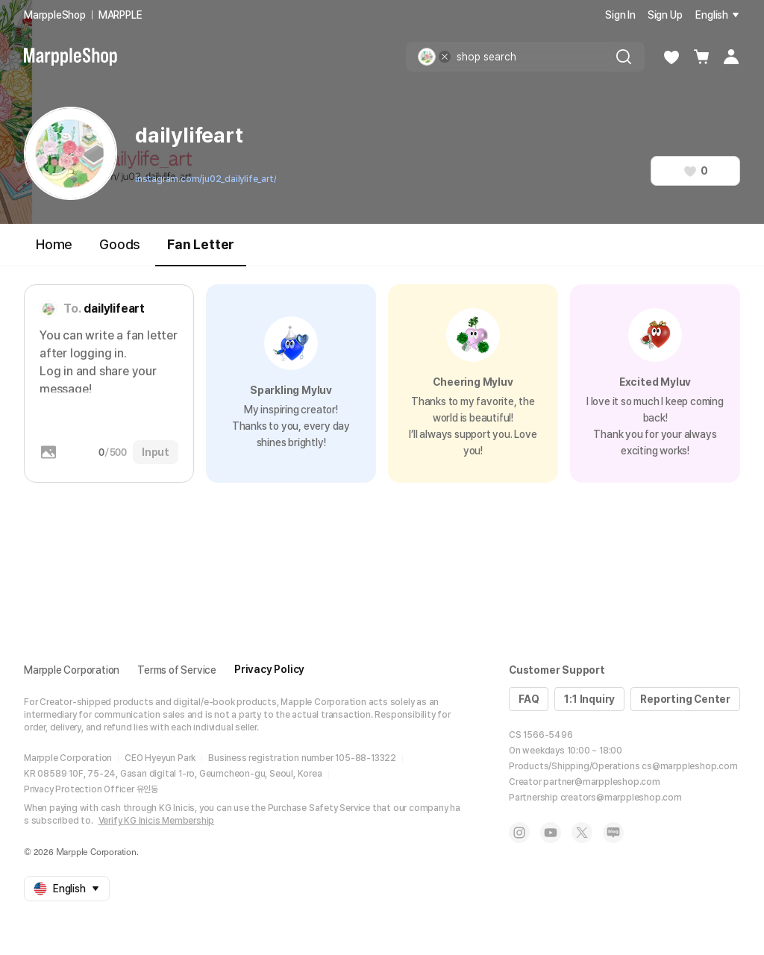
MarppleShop (55, 15)
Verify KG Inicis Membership (156, 820)
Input (155, 452)
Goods (119, 244)
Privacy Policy (269, 669)
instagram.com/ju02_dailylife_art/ (205, 179)
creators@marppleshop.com (621, 797)
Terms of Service (176, 670)
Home (54, 244)
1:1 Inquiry (589, 699)
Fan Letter (200, 251)
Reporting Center (685, 699)
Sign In (620, 15)
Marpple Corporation (71, 670)
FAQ (529, 699)
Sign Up (665, 15)
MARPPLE (120, 15)
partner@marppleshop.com (601, 782)
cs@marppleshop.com (689, 766)
